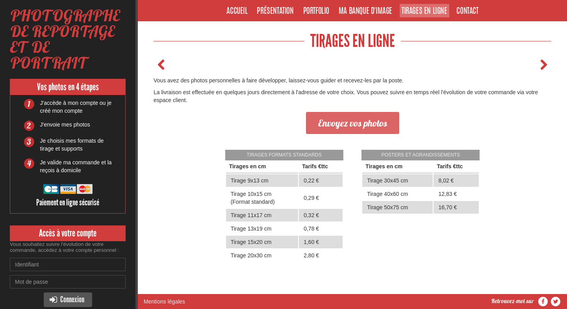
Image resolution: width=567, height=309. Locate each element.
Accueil (236, 11)
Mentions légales (164, 301)
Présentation (275, 11)
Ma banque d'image (365, 11)
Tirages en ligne (424, 11)
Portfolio (316, 11)
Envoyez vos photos (352, 123)
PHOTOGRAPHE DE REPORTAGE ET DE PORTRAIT (65, 39)
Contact (467, 11)
